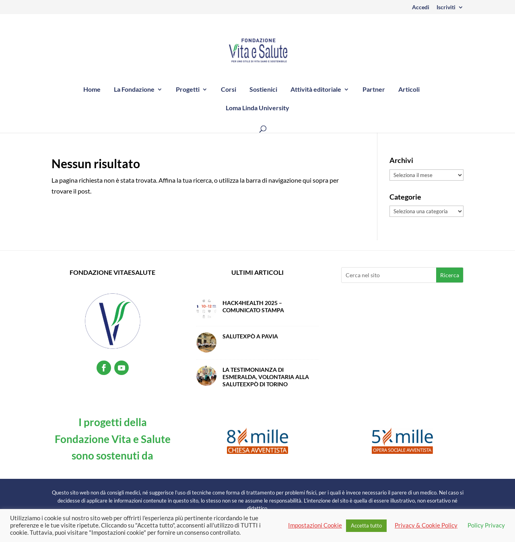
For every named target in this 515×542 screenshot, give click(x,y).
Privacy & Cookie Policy (426, 525)
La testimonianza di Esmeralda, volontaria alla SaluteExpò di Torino (265, 376)
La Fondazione (134, 90)
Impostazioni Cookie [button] (315, 525)
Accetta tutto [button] (366, 525)
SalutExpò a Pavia (250, 336)
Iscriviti (446, 7)
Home (92, 90)
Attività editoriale (315, 90)
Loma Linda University (257, 108)
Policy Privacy (486, 525)
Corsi (228, 90)
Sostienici (263, 90)
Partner (374, 90)
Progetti (188, 90)
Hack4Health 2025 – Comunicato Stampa (253, 306)
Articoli (409, 90)
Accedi (420, 7)
